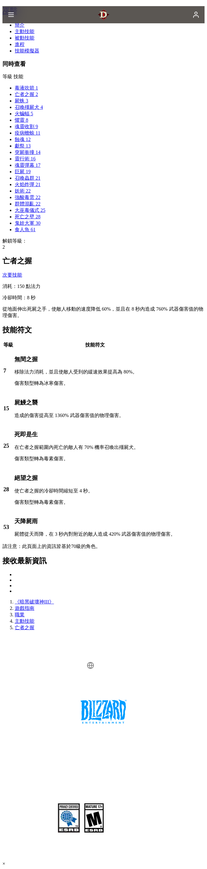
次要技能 (12, 275)
